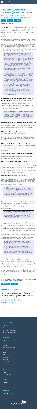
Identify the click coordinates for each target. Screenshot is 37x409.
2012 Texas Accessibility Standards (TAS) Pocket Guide (13, 15)
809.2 (9, 148)
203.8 (31, 93)
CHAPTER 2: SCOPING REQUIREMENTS (11, 17)
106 (28, 252)
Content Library (6, 357)
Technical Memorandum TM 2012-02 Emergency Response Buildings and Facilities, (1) (18, 296)
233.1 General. (4, 27)
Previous (5, 283)
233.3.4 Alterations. (5, 175)
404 (8, 80)
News (4, 352)
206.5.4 (29, 76)
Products (5, 343)
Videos (5, 354)
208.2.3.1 (15, 84)
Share (3, 20)
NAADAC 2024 (6, 361)
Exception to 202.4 (25, 93)
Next (15, 283)
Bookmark (17, 20)
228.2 (20, 86)
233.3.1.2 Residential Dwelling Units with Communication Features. (17, 153)
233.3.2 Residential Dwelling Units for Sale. (11, 161)
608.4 (11, 47)
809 (30, 34)
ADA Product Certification (9, 328)
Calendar (5, 345)
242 (26, 90)
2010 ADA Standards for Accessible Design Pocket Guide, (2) (19, 292)
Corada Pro (5, 325)
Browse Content (7, 350)
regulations (17, 102)
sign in (7, 311)
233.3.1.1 (12, 137)
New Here (5, 385)
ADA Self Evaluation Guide (9, 332)
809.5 (20, 158)
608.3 (6, 47)
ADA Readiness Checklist (9, 330)
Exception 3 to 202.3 (16, 93)
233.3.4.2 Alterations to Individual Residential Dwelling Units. (15, 222)
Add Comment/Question (7, 302)
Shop (4, 340)
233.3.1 (8, 170)
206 (7, 150)
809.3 (22, 178)
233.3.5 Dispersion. (5, 258)
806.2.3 (33, 40)
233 (26, 34)
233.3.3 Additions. (5, 164)
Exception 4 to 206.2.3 (11, 94)
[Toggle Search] (34, 2)
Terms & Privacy (7, 374)
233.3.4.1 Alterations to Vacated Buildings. (11, 200)
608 (23, 45)
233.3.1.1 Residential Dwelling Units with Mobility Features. (15, 143)
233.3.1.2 (18, 137)
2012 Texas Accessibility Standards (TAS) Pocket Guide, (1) (18, 293)
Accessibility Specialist (9, 347)
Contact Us (5, 382)
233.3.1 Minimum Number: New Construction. (11, 131)
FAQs (4, 372)
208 (12, 83)
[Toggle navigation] (2, 2)
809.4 (15, 148)
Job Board (5, 359)
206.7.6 (14, 80)
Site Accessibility (7, 370)
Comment (10, 20)
